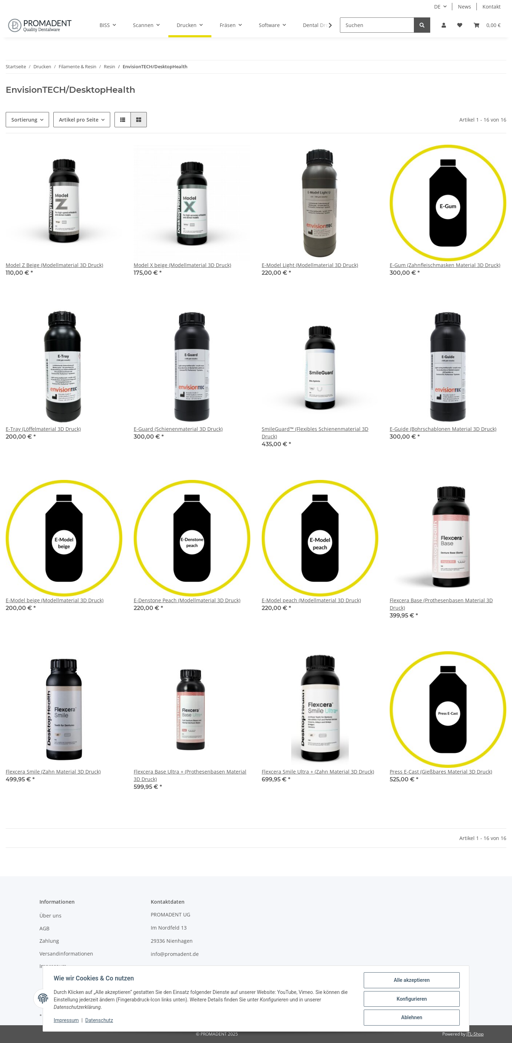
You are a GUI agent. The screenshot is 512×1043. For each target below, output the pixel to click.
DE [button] (437, 6)
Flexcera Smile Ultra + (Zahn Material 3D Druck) (318, 771)
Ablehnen (410, 1018)
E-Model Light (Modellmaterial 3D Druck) (310, 265)
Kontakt (491, 6)
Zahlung (49, 940)
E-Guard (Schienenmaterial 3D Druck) (178, 429)
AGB (44, 928)
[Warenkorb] (487, 25)
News (464, 6)
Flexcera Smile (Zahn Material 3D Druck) (53, 771)
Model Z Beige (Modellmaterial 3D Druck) (54, 265)
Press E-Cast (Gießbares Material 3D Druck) (441, 771)
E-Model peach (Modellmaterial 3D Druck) (311, 600)
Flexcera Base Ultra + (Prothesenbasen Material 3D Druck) (190, 775)
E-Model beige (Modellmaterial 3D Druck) (54, 600)
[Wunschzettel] (460, 25)
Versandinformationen (66, 953)
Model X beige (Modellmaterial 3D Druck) (182, 265)
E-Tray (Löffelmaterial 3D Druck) (43, 429)
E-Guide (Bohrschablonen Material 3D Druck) (443, 429)
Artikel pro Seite (78, 119)
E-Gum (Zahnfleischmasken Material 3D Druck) (445, 265)
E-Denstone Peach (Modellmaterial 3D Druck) (187, 600)
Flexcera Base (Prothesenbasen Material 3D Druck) (441, 604)
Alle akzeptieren (411, 981)
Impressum (52, 966)
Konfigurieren (411, 999)
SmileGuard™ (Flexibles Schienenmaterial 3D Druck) (315, 433)
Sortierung (24, 119)
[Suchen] (377, 25)
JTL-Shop (475, 1034)
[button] (444, 25)
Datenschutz (100, 1021)
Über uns (50, 915)
